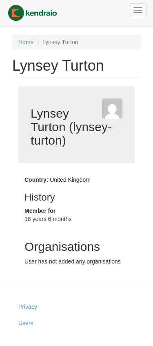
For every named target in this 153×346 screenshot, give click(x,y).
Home (25, 42)
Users (25, 323)
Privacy (27, 307)
